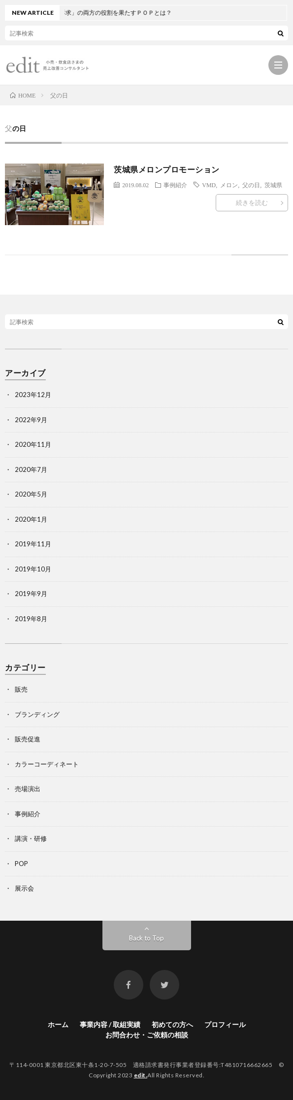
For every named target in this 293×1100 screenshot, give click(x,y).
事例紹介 (175, 185)
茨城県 (273, 185)
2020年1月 (31, 519)
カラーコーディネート (47, 764)
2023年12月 (33, 395)
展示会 (24, 888)
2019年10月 (33, 569)
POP (21, 863)
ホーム (58, 1024)
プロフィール (225, 1024)
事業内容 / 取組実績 (110, 1024)
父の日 (251, 185)
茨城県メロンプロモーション (167, 169)
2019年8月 (31, 619)
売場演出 (27, 789)
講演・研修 (31, 838)
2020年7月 (31, 469)
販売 (21, 689)
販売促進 (27, 739)
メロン (229, 185)
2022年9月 (31, 420)
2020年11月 (33, 444)
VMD (209, 185)
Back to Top (146, 938)
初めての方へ (172, 1024)
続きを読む (252, 202)
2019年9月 (31, 594)
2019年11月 (33, 544)
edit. (141, 1075)
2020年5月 (31, 494)
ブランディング (37, 714)
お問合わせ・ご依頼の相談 (146, 1035)
